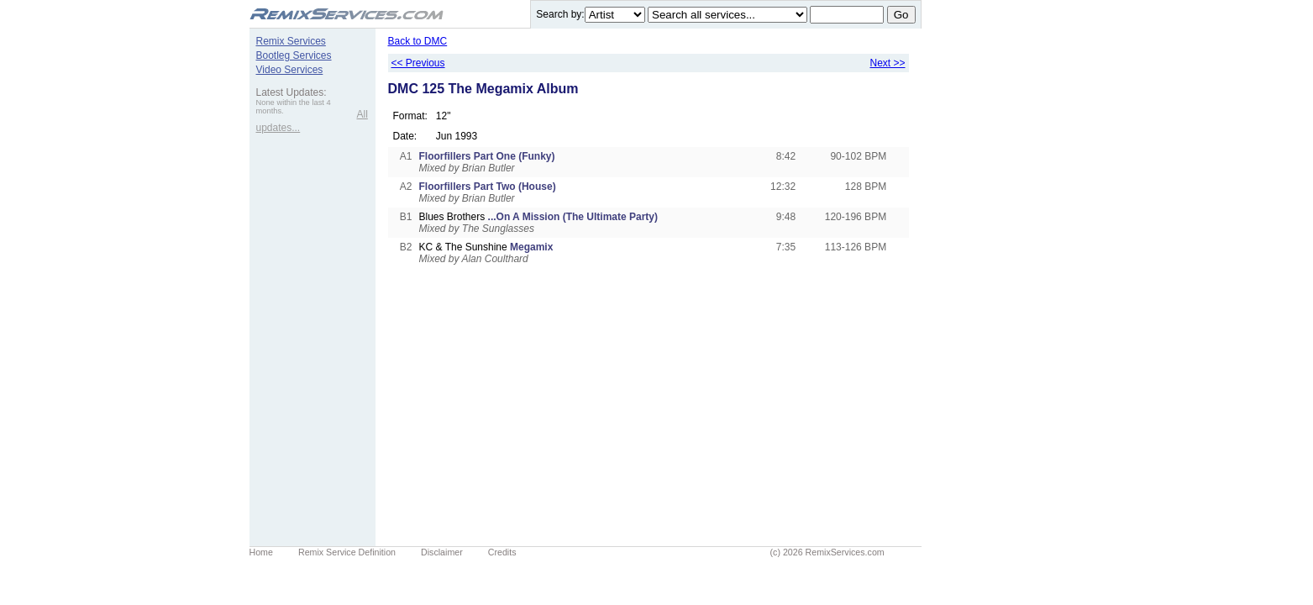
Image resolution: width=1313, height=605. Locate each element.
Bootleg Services (294, 55)
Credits (502, 552)
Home (261, 552)
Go (901, 14)
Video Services (289, 70)
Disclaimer (442, 552)
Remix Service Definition (347, 552)
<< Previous (418, 63)
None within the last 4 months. (293, 106)
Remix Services (291, 41)
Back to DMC (418, 41)
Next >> (887, 63)
